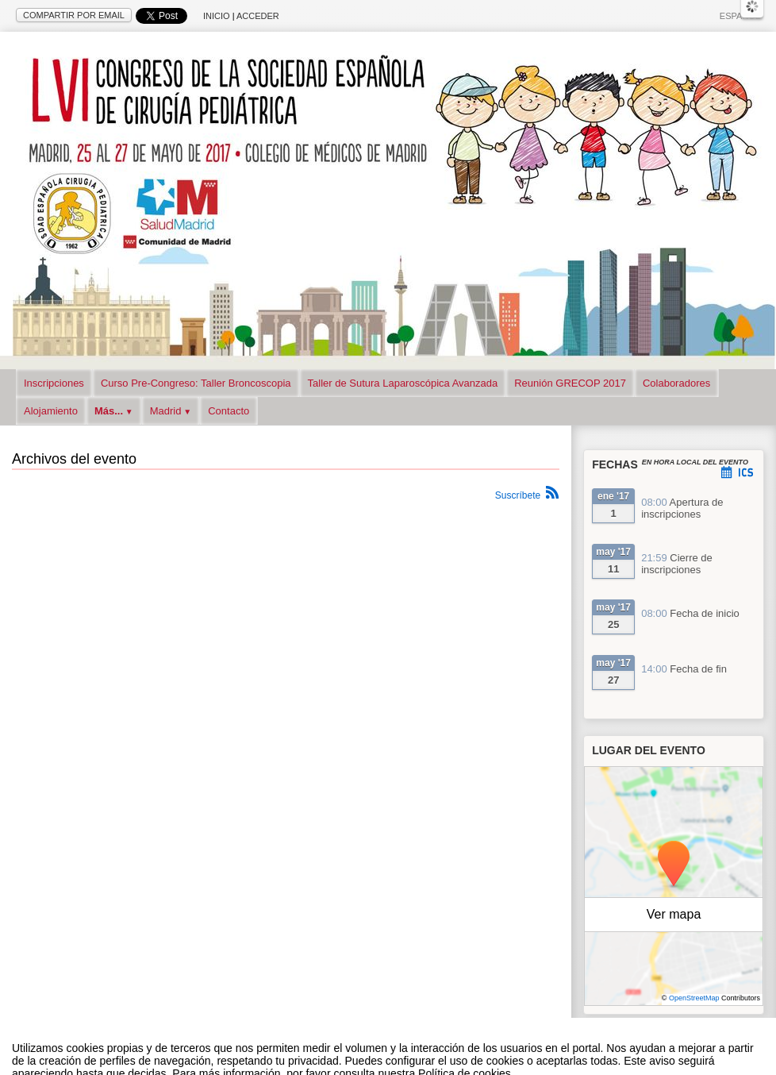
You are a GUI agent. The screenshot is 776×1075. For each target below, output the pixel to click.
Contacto (228, 411)
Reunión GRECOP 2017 (570, 383)
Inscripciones (54, 383)
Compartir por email (74, 15)
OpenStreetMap (694, 998)
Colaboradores (676, 383)
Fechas (615, 464)
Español (740, 16)
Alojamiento (51, 411)
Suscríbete (517, 495)
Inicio (216, 16)
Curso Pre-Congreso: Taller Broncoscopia (196, 383)
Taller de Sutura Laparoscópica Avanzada (403, 383)
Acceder (257, 16)
